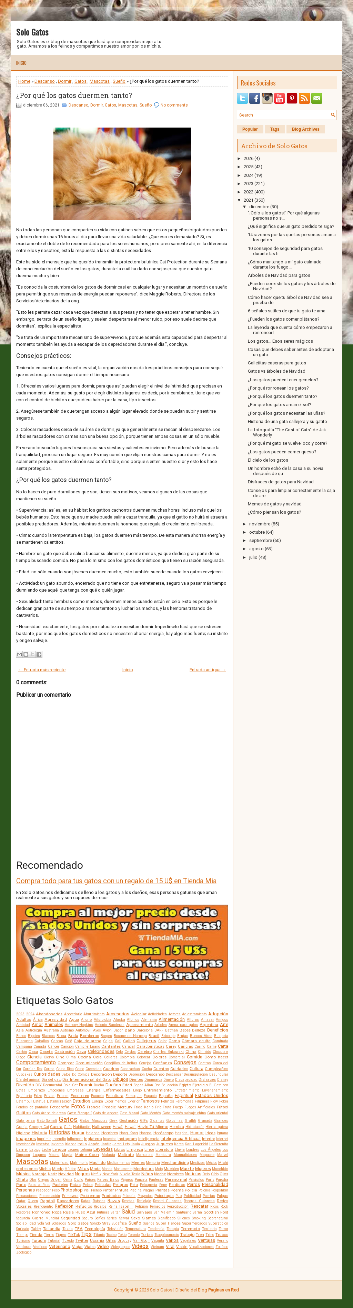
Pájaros (127, 1179)
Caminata (220, 1041)
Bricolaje (168, 1036)
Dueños (113, 1084)
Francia (94, 1107)
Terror (223, 1229)
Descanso (44, 81)
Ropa (57, 1212)
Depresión (137, 1074)
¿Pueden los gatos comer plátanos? (284, 319)
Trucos (221, 1234)
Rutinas (103, 1212)
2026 (248, 158)
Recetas (128, 1201)
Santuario (183, 1212)
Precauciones (27, 1196)
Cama (174, 1040)
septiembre (260, 540)
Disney (222, 1079)
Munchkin (220, 1169)
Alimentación (172, 1019)
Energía (94, 1090)
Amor (37, 1024)
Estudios (81, 1101)
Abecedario (73, 1014)
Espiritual (184, 1095)
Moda (95, 1168)
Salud (128, 1212)
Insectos (110, 1139)
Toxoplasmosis (166, 1234)
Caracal (128, 1046)
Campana (24, 1046)
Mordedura (143, 1168)
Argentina (209, 1024)
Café (68, 1041)
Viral (170, 1246)
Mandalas (144, 1155)
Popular (250, 129)
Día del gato (51, 1079)
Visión (182, 1246)
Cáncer (53, 1046)
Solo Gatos (32, 32)
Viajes (89, 1246)
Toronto (134, 1234)
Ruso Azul (85, 1212)
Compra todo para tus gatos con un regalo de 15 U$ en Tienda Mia (116, 881)
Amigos (222, 1019)
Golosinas (174, 1120)
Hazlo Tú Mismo (153, 1126)
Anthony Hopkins (79, 1025)
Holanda (93, 1133)
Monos (107, 1169)
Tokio (122, 1234)
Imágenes (26, 1138)
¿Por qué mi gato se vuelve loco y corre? (287, 443)
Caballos (41, 1041)
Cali (118, 1041)
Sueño (119, 81)
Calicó (129, 1040)
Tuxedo (68, 1240)
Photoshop (72, 1190)
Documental (52, 1085)
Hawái (118, 1127)
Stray (106, 1223)
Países (90, 1179)
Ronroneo (41, 1212)
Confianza (162, 1062)
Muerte (187, 1168)
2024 (30, 1014)
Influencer (75, 1139)
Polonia (204, 1190)
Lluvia (180, 1149)
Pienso (96, 1190)
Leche (46, 1149)
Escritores (80, 1095)
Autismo (67, 1030)
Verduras (23, 1247)
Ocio (206, 1174)
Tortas (147, 1234)
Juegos (148, 1143)
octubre (257, 532)
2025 (248, 166)
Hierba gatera (216, 1127)
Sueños (148, 1223)
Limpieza (135, 1149)
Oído (215, 1174)
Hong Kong (128, 1133)
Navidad (66, 1173)
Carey (171, 1046)
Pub (178, 1196)
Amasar (207, 1019)
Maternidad (59, 1162)
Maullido (97, 1162)
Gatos (80, 81)
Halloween (101, 1126)
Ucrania (97, 1240)
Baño (130, 1030)
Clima (71, 1057)
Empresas (75, 1090)
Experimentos (115, 1101)
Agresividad (55, 1019)
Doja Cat (70, 1085)
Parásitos (196, 1179)
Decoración (101, 1074)
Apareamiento (139, 1024)
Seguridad (70, 1218)
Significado (166, 1218)
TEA (79, 1228)
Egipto (185, 1085)
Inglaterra (93, 1138)
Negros (82, 1173)
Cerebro (145, 1051)
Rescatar (199, 1206)
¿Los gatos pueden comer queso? (282, 451)
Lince (149, 1149)
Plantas (162, 1190)
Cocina (84, 1057)
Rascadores (68, 1200)
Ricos (214, 1206)
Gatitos (23, 1112)
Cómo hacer (216, 1057)
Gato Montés (150, 1113)
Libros (119, 1149)
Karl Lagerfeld (196, 1144)
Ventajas (206, 1240)
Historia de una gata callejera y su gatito (287, 421)
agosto (256, 548)
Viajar (77, 1246)
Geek (113, 1120)
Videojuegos (120, 1247)
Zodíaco (221, 1247)
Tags (275, 129)
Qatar (21, 1201)
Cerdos (130, 1051)
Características (150, 1046)
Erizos (49, 1096)
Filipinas (202, 1101)
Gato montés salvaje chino (184, 1113)
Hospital (182, 1133)
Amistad (23, 1025)
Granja (22, 1127)
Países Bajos (108, 1179)
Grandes (221, 1120)
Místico (70, 1169)
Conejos (145, 1063)
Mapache (207, 1155)
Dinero (168, 1079)
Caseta (46, 1051)
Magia (67, 1155)
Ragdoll (47, 1200)
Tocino (111, 1234)
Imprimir (44, 1139)
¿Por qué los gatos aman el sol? (279, 404)
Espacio (150, 1096)
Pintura (122, 1190)
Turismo (23, 1240)
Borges (106, 1036)
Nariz (52, 1174)
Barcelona (145, 1030)
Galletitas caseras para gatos (277, 362)
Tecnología (95, 1228)
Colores (159, 1057)
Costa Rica (65, 1069)
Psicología (164, 1195)
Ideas (210, 1132)
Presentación (49, 1196)
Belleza (198, 1030)
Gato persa (25, 1120)
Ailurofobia (102, 1019)
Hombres (109, 1132)
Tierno (49, 1234)
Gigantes (157, 1120)
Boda (73, 1035)
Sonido (95, 1223)
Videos (140, 1246)
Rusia (68, 1212)
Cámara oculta (196, 1040)
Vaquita (157, 1240)
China (190, 1051)
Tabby (36, 1229)
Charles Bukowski (168, 1051)
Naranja (39, 1173)
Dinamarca (153, 1079)
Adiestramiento (194, 1014)
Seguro (87, 1218)
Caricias (185, 1046)
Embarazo (36, 1090)
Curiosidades (47, 1074)
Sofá (41, 1223)
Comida (194, 1056)
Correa (49, 1069)
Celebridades (101, 1051)
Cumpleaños (216, 1068)
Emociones (56, 1090)
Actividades (157, 1014)
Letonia (86, 1149)
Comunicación (89, 1062)
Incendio (59, 1139)
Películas (103, 1184)
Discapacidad (186, 1079)
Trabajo (187, 1234)
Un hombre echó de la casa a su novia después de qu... (285, 471)
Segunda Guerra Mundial (37, 1218)
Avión (107, 1030)
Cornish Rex (32, 1069)
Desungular (218, 1074)
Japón (94, 1143)
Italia (82, 1143)
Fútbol (222, 1107)
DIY (39, 1085)
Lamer (22, 1149)
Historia (39, 1132)
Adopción (218, 1013)
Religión (141, 1206)
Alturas (193, 1019)
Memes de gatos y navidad (275, 503)
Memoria (153, 1162)
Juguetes (164, 1143)
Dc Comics (81, 1074)
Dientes (136, 1079)
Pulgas (222, 1196)
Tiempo (22, 1234)
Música (23, 1173)
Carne (211, 1046)
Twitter (81, 1240)
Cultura (196, 1068)
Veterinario (59, 1246)
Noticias (193, 1173)
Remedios (157, 1206)
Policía (191, 1190)
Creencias (93, 1069)
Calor (162, 1041)
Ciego (20, 1057)
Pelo (134, 1184)
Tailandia (51, 1228)
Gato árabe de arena (49, 1113)
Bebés (185, 1030)
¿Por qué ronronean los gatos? (278, 388)
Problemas (90, 1195)
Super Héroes (168, 1223)
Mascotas (100, 81)
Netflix (96, 1174)
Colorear (143, 1057)
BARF (158, 1030)
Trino (209, 1234)
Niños (147, 1173)
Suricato (22, 1229)
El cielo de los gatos (268, 460)
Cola (97, 1057)
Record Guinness (167, 1201)
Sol (48, 1223)
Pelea (88, 1184)
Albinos (133, 1019)
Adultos (23, 1019)
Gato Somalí (47, 1120)
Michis (45, 1168)
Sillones (184, 1218)
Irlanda (71, 1144)
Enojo (137, 1090)
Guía (68, 1127)
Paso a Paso (39, 1185)
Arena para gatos (183, 1025)
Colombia (127, 1057)
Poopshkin (219, 1190)
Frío (158, 1107)
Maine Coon (87, 1154)
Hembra (177, 1126)
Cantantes (111, 1046)
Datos (66, 1074)
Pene (163, 1185)
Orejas (43, 1179)
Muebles (171, 1168)
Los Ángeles (211, 1149)
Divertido (25, 1084)
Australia (51, 1030)
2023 (20, 1014)
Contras (204, 1063)
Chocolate (220, 1051)
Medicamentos (118, 1162)
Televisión (115, 1229)
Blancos (48, 1036)
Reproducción (178, 1206)
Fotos (78, 1107)
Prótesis (128, 1196)
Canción (67, 1046)
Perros (193, 1184)
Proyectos (145, 1196)
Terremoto (190, 1228)
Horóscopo (163, 1132)
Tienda (36, 1234)
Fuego (178, 1107)
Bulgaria (221, 1036)
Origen (55, 1179)
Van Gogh (141, 1240)
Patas (75, 1184)
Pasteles (60, 1184)
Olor (32, 1179)
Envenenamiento (215, 1090)
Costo (79, 1069)
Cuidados (179, 1068)
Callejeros (146, 1040)
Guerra (56, 1126)
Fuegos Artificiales (199, 1107)
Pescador (43, 1190)
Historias (59, 1132)
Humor (197, 1132)
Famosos (150, 1101)
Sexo (135, 1218)
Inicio (21, 62)
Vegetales (188, 1240)
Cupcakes (24, 1074)
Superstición (218, 1223)
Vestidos (40, 1247)
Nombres (175, 1173)
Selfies (100, 1218)
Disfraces (207, 1079)
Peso (56, 1190)
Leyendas (103, 1149)
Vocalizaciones (201, 1247)
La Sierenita (218, 1144)
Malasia (108, 1155)
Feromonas (184, 1101)
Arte (224, 1024)
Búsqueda (24, 1041)
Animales (53, 1024)
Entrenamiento (158, 1090)
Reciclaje (144, 1201)
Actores (175, 1014)
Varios (172, 1240)
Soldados (59, 1223)
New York (110, 1174)
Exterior (134, 1101)
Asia (20, 1030)
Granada (205, 1120)
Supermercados (194, 1223)
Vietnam (157, 1247)
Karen (179, 1144)
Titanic (99, 1234)
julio (253, 557)
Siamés (149, 1218)
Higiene (23, 1132)
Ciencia (34, 1056)
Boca (61, 1035)
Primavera (70, 1196)
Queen (33, 1201)
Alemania (149, 1019)
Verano (222, 1240)
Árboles (160, 1025)
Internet (222, 1139)
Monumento (123, 1169)
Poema (177, 1190)
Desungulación (196, 1074)
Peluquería (148, 1185)
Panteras (156, 1179)
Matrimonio (79, 1162)
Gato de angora (106, 1113)
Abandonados (49, 1014)
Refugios (83, 1206)
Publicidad (192, 1196)
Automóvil (83, 1030)
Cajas (108, 1041)
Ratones (99, 1201)
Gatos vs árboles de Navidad (276, 371)
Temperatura (135, 1229)
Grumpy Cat (39, 1127)
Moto (159, 1169)
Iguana (222, 1133)
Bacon (118, 1030)
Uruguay (124, 1240)
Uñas (111, 1240)
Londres (192, 1149)
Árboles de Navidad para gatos (279, 275)
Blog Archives (306, 129)
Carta (223, 1046)
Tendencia (156, 1229)
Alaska (119, 1019)
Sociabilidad (26, 1223)
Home (24, 81)
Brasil (154, 1035)
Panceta (141, 1179)
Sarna (197, 1212)
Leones (73, 1149)
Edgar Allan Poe (146, 1085)
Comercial (177, 1057)
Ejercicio (200, 1085)
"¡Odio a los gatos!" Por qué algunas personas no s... (284, 215)
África (38, 1019)
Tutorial (54, 1240)
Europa (97, 1101)
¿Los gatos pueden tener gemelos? (283, 379)
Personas (25, 1190)
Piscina (136, 1190)
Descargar (174, 1074)
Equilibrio (24, 1096)
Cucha (147, 1069)
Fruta (167, 1107)
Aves (97, 1030)
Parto (21, 1184)
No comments (174, 105)
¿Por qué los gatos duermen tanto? (74, 95)
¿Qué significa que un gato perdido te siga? (291, 226)
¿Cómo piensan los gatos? (274, 512)
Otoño (78, 1179)
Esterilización (59, 1101)
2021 (248, 200)
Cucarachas (130, 1069)
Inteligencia (149, 1138)
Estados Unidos (211, 1095)
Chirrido (204, 1051)
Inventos (43, 1144)
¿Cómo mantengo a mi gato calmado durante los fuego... (285, 264)
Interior (208, 1138)
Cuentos (161, 1068)
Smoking (199, 1218)
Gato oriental (217, 1113)
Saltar (115, 1212)
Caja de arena (87, 1040)
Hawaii (131, 1127)
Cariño (199, 1046)
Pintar (108, 1190)
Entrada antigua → (208, 669)
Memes (138, 1162)
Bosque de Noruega (130, 1036)
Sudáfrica (119, 1223)
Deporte (120, 1074)
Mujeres (203, 1168)
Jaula (135, 1144)
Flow (214, 1101)
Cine (60, 1057)
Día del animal (28, 1079)
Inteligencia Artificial (181, 1138)
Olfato (22, 1179)
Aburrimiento (93, 1014)
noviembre (259, 523)
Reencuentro (43, 1206)
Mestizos (197, 1162)
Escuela (97, 1096)
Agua (74, 1019)
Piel (87, 1190)
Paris (210, 1179)
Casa (33, 1051)
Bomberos (89, 1035)
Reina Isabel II (121, 1206)
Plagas (148, 1190)
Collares (111, 1057)
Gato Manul (129, 1113)
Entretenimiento (186, 1090)
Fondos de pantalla (32, 1107)
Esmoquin (133, 1096)
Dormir (64, 81)
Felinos (167, 1101)
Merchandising (175, 1162)
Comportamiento (36, 1062)
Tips (86, 1234)
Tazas (67, 1229)
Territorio (209, 1229)
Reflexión (64, 1206)
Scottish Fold (216, 1212)
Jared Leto (120, 1144)
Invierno (57, 1144)
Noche (160, 1173)
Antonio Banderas (109, 1025)
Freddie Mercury (117, 1107)
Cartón (21, 1051)
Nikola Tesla (130, 1174)
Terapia (173, 1229)
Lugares (39, 1155)
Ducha (99, 1085)
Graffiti (190, 1120)
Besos (21, 1036)
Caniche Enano (87, 1046)
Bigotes (34, 1036)
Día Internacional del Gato (86, 1079)
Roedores (23, 1212)
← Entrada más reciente (41, 669)
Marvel (222, 1155)
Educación (169, 1085)
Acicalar (139, 1014)
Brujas (182, 1036)
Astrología (34, 1030)
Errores (63, 1096)
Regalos (100, 1206)
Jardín (106, 1144)
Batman (171, 1030)
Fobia (223, 1101)
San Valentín (164, 1212)
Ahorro (86, 1019)
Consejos (185, 1062)
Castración (64, 1051)
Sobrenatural (218, 1218)
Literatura (164, 1149)
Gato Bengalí (79, 1112)
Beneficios (217, 1030)
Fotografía (59, 1107)
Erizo (38, 1096)
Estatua (39, 1101)
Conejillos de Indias (120, 1063)
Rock (224, 1206)
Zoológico (23, 1252)
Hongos (145, 1133)
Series (112, 1218)
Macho (54, 1155)
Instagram (127, 1138)
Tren (200, 1234)
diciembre (259, 206)
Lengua (59, 1149)
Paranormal (176, 1179)
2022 (248, 191)
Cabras (57, 1041)
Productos (111, 1195)
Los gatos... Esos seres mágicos (280, 341)
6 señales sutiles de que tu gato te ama (286, 310)
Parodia (222, 1179)
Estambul (24, 1101)
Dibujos (120, 1079)
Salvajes (144, 1212)
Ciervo (49, 1057)
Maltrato (126, 1154)
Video (103, 1246)
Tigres (61, 1234)
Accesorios (117, 1013)
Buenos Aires (201, 1036)
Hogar (78, 1132)
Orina (67, 1179)
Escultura (114, 1095)
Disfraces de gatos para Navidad (281, 481)
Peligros (120, 1184)
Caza (81, 1051)
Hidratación (194, 1127)
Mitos (83, 1168)
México (211, 1162)
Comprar (66, 1062)
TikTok (74, 1234)
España (166, 1095)
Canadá (39, 1046)
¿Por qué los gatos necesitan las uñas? (286, 413)
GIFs (144, 1120)
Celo (119, 1051)
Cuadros (111, 1068)
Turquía (39, 1240)
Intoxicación (25, 1144)
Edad (127, 1085)
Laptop (34, 1149)
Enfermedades (116, 1090)
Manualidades (185, 1155)
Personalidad (215, 1184)
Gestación (128, 1120)
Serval (124, 1218)
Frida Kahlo (143, 1107)
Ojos (224, 1173)
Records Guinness (199, 1201)
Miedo (57, 1168)
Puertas (209, 1196)
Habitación (82, 1127)
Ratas (85, 1201)
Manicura (163, 1155)
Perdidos (177, 1184)
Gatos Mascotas (93, 1120)
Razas (114, 1200)
